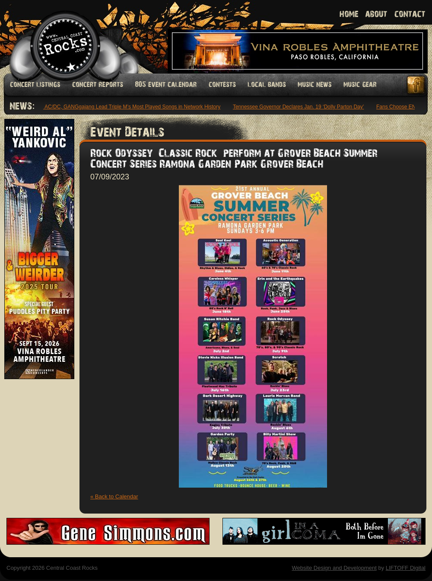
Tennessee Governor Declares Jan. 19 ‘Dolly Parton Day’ (299, 107)
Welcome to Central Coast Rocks (55, 36)
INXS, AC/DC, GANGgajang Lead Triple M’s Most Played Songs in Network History (126, 107)
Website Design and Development (334, 568)
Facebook (416, 84)
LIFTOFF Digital (406, 568)
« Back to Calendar (114, 496)
